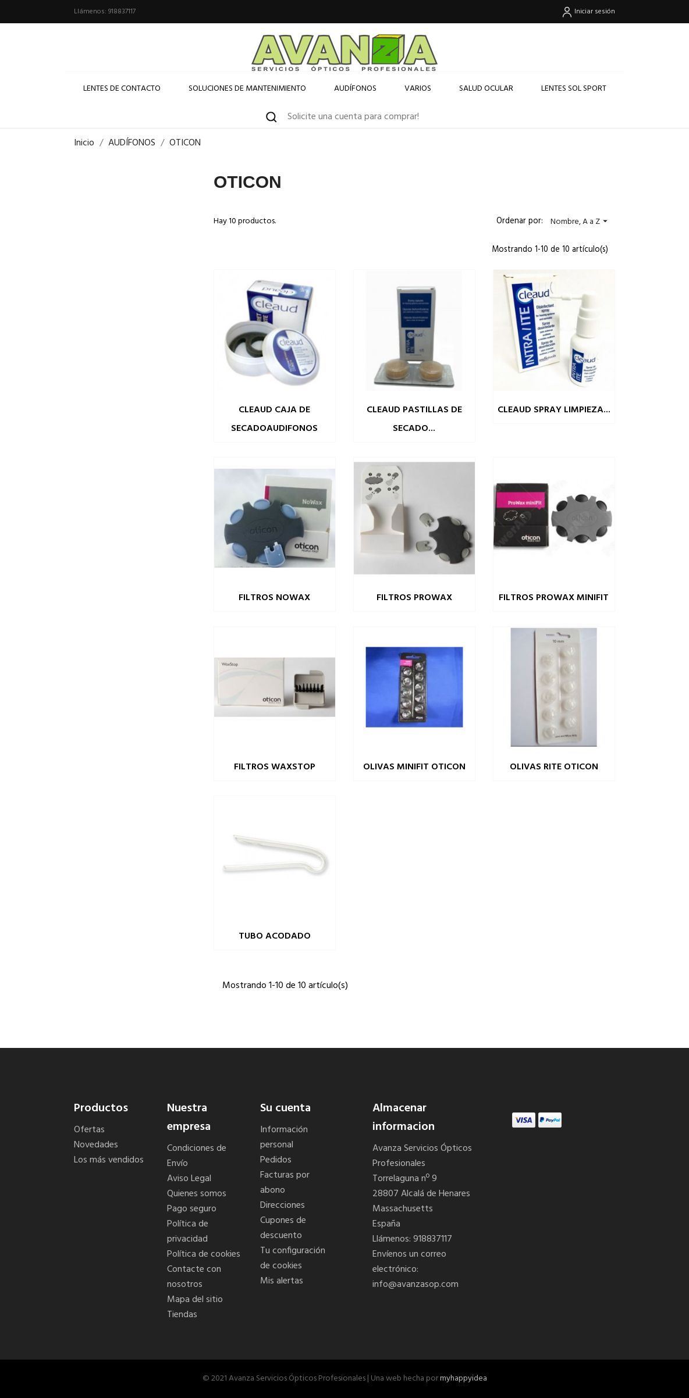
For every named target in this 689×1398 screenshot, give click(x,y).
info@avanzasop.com (415, 1284)
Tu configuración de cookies (292, 1258)
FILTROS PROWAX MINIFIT (554, 597)
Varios (417, 88)
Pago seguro (191, 1209)
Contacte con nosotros (194, 1277)
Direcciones (282, 1205)
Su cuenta (285, 1108)
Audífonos (355, 88)
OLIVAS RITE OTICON (554, 767)
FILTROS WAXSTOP (274, 767)
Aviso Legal (189, 1178)
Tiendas (182, 1314)
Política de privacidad (187, 1232)
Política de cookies (203, 1254)
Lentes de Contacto (122, 88)
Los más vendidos (109, 1160)
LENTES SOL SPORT (573, 88)
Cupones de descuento (283, 1228)
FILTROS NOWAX (274, 597)
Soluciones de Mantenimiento (247, 88)
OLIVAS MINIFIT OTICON (414, 767)
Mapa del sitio (195, 1299)
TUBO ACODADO (275, 936)
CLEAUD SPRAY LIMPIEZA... (554, 410)
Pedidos (276, 1160)
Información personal (284, 1137)
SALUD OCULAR (486, 88)
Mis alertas (281, 1281)
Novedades (96, 1145)
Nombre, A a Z (580, 222)
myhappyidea (463, 1378)
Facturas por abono (285, 1183)
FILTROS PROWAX (414, 597)
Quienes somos (196, 1193)
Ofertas (89, 1129)
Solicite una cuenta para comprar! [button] (353, 116)
